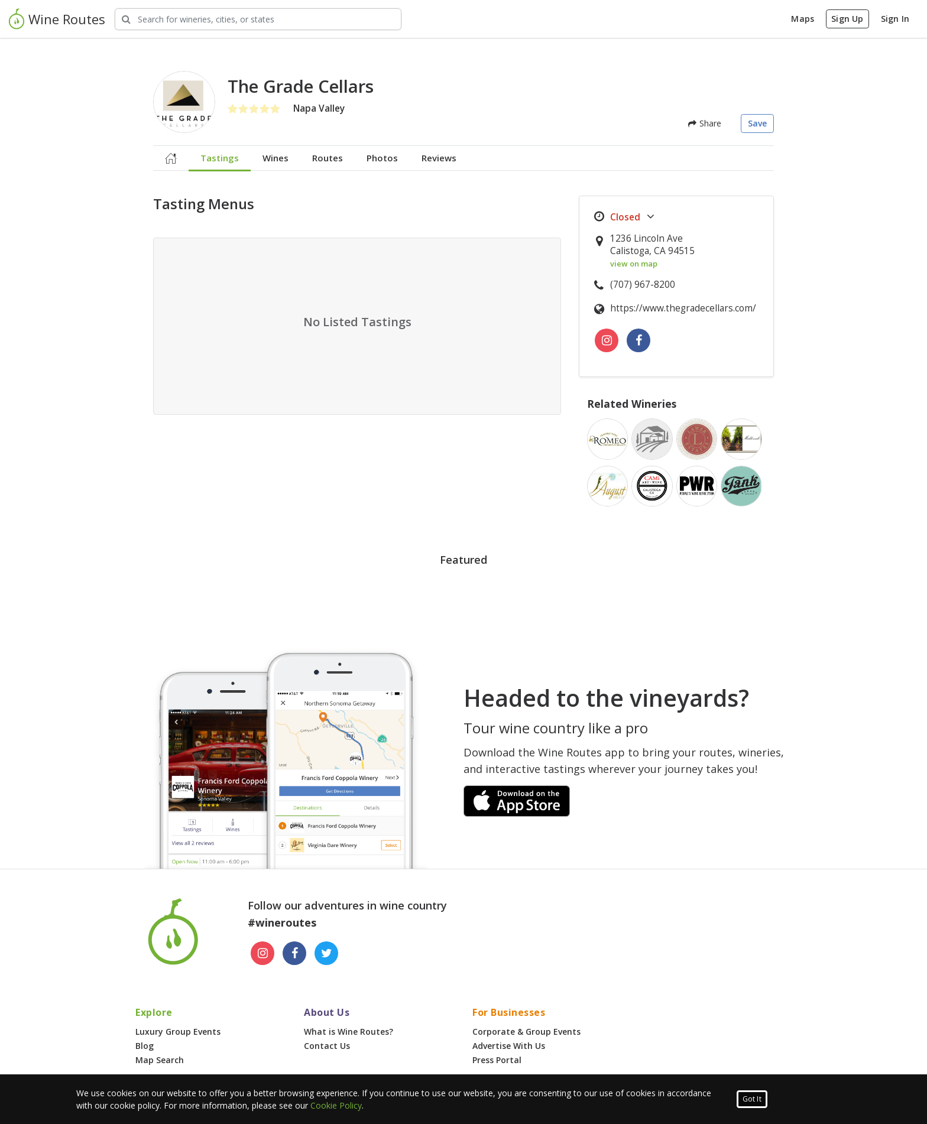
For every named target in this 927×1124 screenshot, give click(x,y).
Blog (144, 1045)
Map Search (159, 1059)
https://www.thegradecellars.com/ (683, 308)
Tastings (219, 158)
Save (757, 123)
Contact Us (327, 1045)
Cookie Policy (336, 1105)
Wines (275, 158)
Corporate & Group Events (526, 1031)
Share (704, 123)
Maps (802, 18)
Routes (327, 158)
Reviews (439, 158)
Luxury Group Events (178, 1031)
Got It (752, 1099)
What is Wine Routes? (348, 1031)
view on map (633, 263)
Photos (382, 158)
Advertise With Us (508, 1045)
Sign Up (847, 18)
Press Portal (496, 1059)
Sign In (895, 18)
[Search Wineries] (258, 19)
